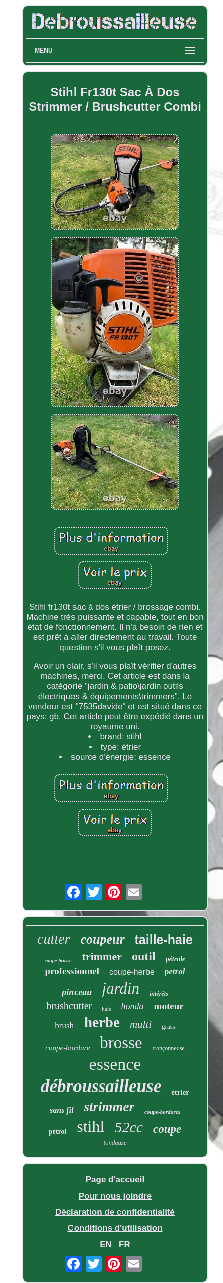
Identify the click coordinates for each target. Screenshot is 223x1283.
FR (124, 1244)
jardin (120, 988)
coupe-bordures (162, 1112)
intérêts (159, 993)
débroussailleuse (101, 1086)
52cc (128, 1127)
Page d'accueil (115, 1180)
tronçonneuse (169, 1048)
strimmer (109, 1106)
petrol (175, 971)
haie (106, 1009)
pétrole (176, 959)
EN (106, 1244)
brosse (121, 1042)
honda (132, 1006)
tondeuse (114, 1142)
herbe (102, 1022)
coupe (167, 1129)
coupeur (102, 939)
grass (168, 1026)
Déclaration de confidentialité (115, 1212)
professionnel (72, 971)
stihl (90, 1126)
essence (115, 1064)
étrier (180, 1092)
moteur (169, 1006)
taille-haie (164, 939)
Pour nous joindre (115, 1196)
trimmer (102, 956)
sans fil (62, 1110)
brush (64, 1025)
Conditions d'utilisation (114, 1228)
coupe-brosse (58, 960)
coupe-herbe (132, 972)
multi (141, 1024)
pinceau (77, 992)
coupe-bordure (67, 1048)
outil (144, 956)
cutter (53, 939)
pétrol (58, 1132)
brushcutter (69, 1005)
